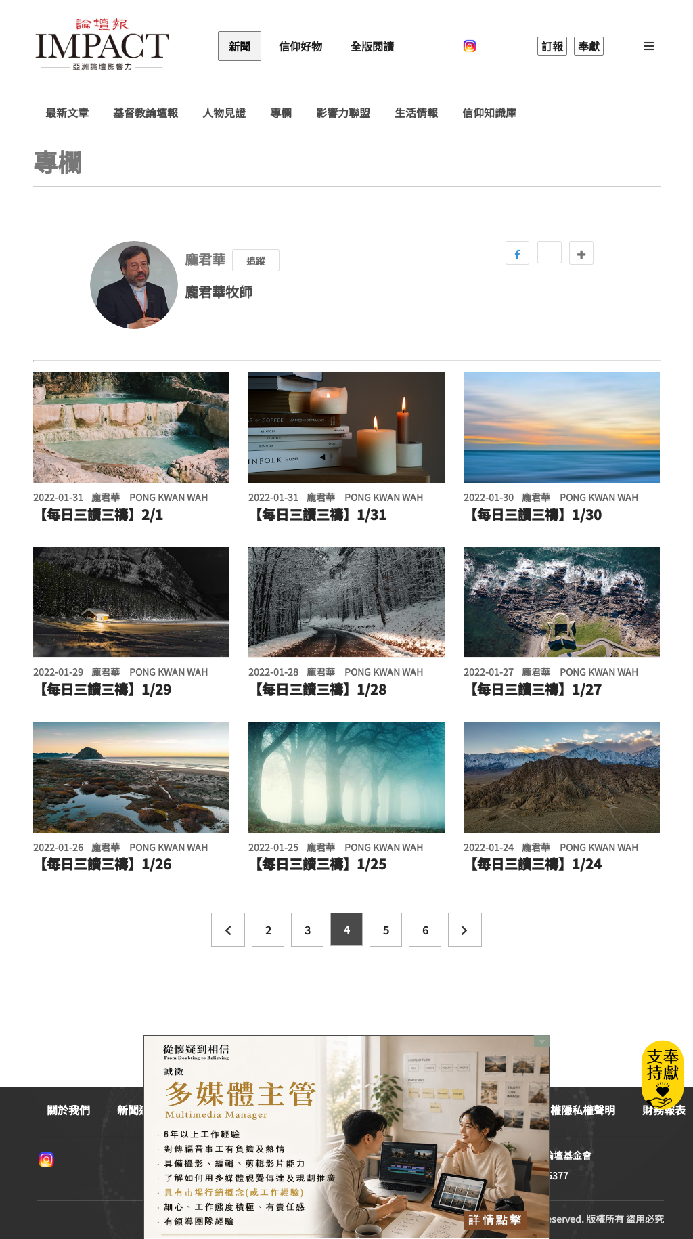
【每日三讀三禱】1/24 (533, 863)
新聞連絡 (138, 1110)
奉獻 (589, 46)
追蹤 (255, 260)
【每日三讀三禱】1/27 (533, 689)
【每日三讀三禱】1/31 (317, 514)
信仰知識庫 (489, 113)
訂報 (552, 46)
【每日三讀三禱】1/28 (317, 689)
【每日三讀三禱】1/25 (317, 863)
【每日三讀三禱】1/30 (533, 514)
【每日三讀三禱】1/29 (102, 689)
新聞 (239, 46)
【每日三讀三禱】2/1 (98, 514)
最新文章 (67, 113)
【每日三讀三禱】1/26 (102, 863)
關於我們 (68, 1110)
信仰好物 (300, 46)
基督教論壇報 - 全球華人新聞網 (102, 46)
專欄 (281, 113)
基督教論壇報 (145, 113)
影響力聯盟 (343, 113)
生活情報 (416, 113)
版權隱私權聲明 (577, 1110)
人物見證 (224, 113)
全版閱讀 (372, 46)
